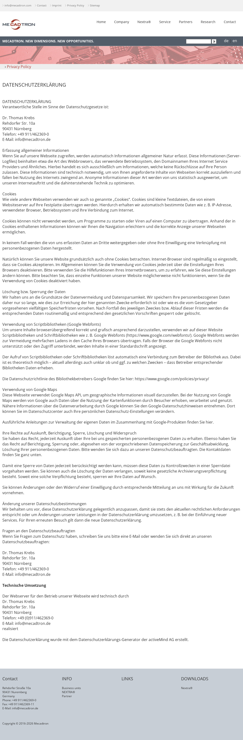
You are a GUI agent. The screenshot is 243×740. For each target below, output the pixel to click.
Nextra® (144, 22)
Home (101, 22)
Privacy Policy (75, 5)
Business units (71, 688)
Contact (42, 5)
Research (208, 22)
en (235, 40)
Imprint (56, 5)
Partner (67, 696)
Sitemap (95, 5)
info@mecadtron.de (25, 708)
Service (165, 22)
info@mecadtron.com (18, 5)
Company (121, 22)
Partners (185, 22)
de (226, 40)
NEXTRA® (68, 692)
